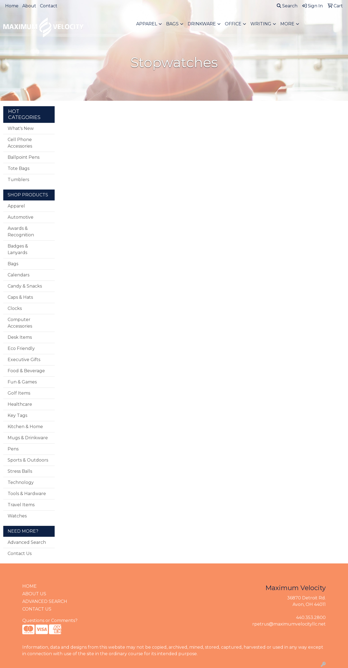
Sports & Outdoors (28, 460)
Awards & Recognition (21, 231)
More (287, 23)
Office (233, 23)
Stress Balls (20, 471)
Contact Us (20, 553)
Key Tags (17, 415)
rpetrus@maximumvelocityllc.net (289, 624)
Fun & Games (22, 382)
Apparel (146, 23)
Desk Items (20, 337)
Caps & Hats (20, 297)
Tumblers (18, 179)
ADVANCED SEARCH (44, 601)
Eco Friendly (21, 348)
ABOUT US (34, 593)
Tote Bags (18, 168)
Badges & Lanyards (18, 249)
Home (11, 5)
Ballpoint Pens (23, 157)
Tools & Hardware (27, 493)
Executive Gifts (24, 359)
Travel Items (21, 504)
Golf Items (19, 393)
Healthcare (20, 404)
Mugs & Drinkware (28, 437)
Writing (260, 23)
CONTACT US (36, 609)
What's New (21, 128)
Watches (17, 515)
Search (287, 5)
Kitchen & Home (25, 426)
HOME (29, 586)
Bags (172, 23)
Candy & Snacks (25, 286)
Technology (21, 482)
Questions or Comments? (49, 620)
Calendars (18, 274)
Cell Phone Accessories (20, 143)
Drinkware (202, 23)
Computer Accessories (20, 323)
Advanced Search (27, 542)
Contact (48, 5)
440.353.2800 (311, 617)
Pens (13, 449)
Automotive (20, 217)
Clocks (15, 308)
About (29, 5)
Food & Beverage (26, 370)
